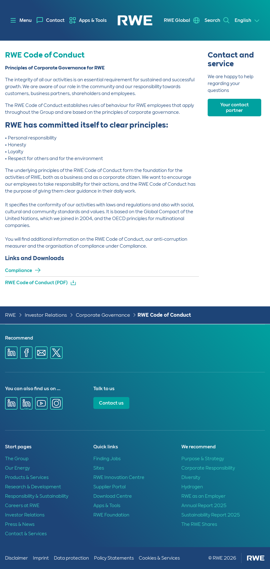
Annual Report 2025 (203, 505)
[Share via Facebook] (26, 352)
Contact (55, 20)
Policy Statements (114, 558)
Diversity (190, 477)
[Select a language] (247, 20)
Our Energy (17, 468)
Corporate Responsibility (208, 468)
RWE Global (177, 20)
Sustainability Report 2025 (210, 515)
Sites (98, 468)
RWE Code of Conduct (164, 315)
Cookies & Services (159, 558)
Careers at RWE (22, 505)
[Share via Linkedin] (11, 352)
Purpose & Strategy (202, 458)
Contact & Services (26, 533)
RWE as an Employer (203, 496)
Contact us (111, 403)
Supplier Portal (109, 487)
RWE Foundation (111, 515)
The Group (17, 458)
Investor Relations (46, 315)
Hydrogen (192, 487)
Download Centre (112, 496)
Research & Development (33, 487)
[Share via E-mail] (41, 352)
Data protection (71, 558)
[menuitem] (51, 20)
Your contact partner (234, 107)
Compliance (18, 270)
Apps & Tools (93, 20)
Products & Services (27, 477)
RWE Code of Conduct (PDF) (36, 282)
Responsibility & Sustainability (36, 496)
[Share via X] (56, 352)
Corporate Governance (103, 315)
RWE (10, 315)
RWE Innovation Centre (118, 477)
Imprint (41, 558)
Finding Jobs (107, 458)
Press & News (19, 524)
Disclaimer (16, 558)
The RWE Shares (199, 524)
